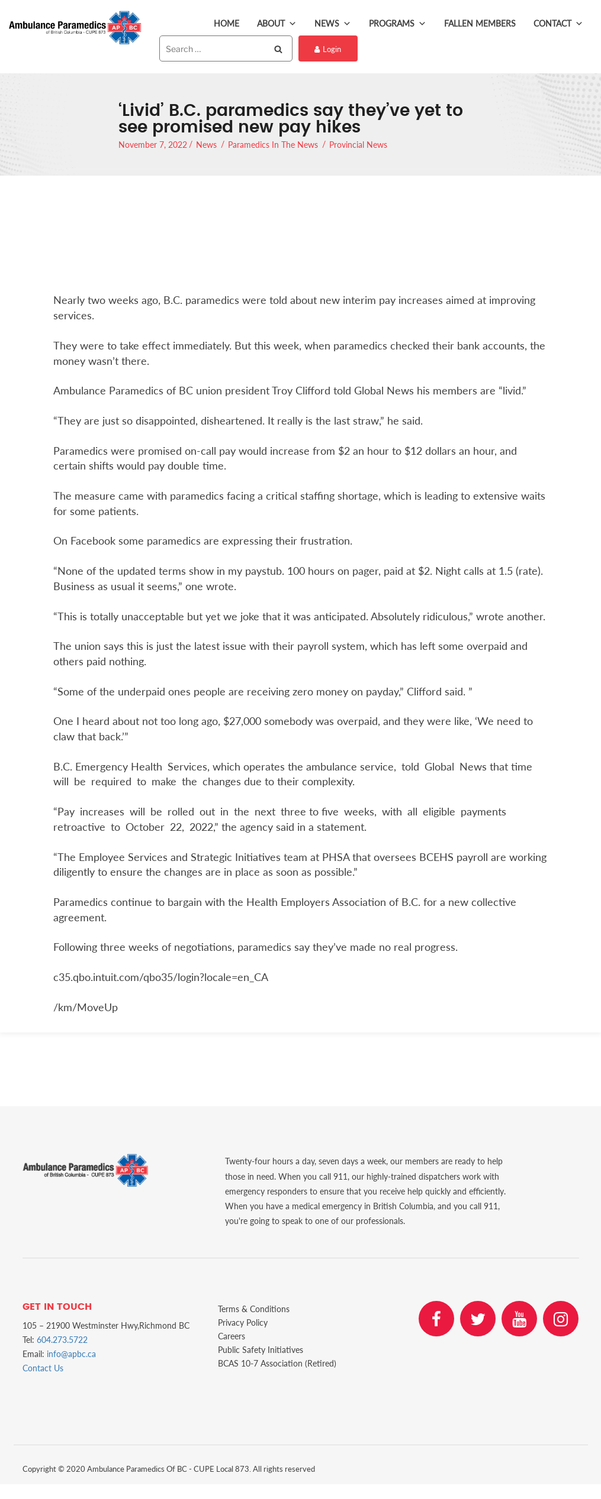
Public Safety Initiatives (260, 1350)
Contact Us (43, 1368)
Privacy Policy (243, 1322)
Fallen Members (480, 23)
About (277, 23)
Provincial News (358, 145)
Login (327, 49)
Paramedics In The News (273, 145)
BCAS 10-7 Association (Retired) (277, 1363)
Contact (558, 23)
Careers (231, 1336)
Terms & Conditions (254, 1309)
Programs (397, 23)
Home (226, 23)
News (332, 23)
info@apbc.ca (71, 1354)
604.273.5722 (62, 1340)
